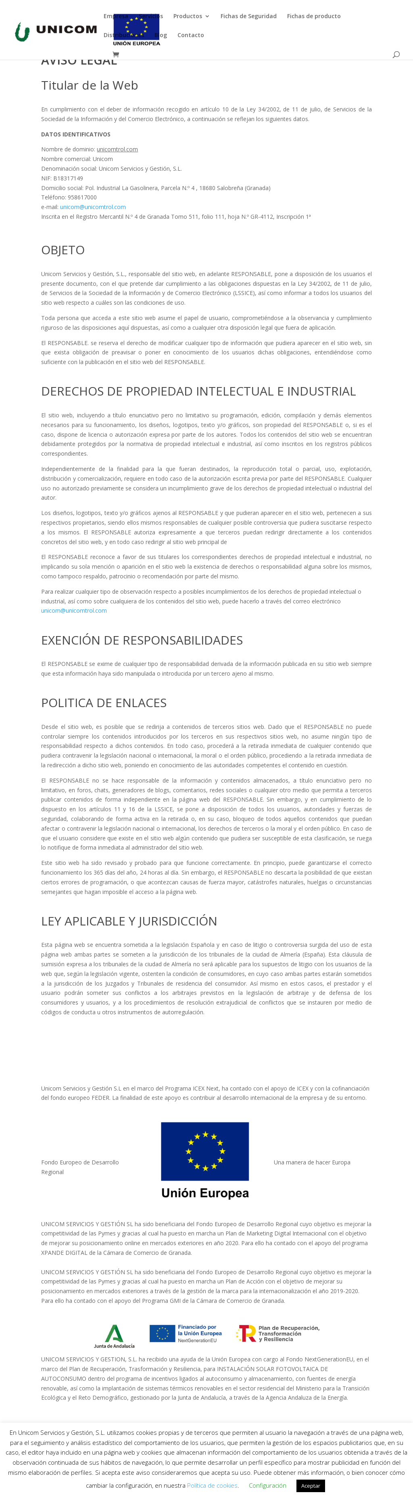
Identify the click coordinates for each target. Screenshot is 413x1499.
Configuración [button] (267, 1485)
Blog (160, 35)
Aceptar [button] (310, 1485)
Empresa (116, 16)
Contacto (190, 35)
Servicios (151, 16)
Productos (187, 16)
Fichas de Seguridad (249, 16)
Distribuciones (124, 35)
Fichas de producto (314, 16)
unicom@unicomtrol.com (93, 207)
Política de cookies (212, 1485)
